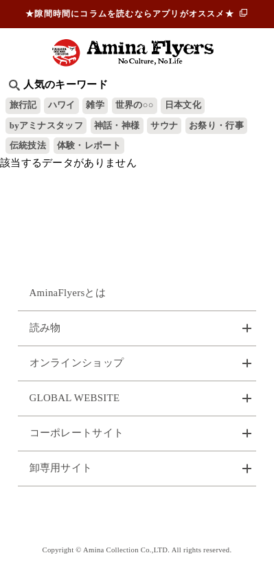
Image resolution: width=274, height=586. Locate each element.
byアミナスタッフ (46, 126)
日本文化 (183, 105)
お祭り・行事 (216, 126)
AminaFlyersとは (68, 292)
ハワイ (62, 105)
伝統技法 (28, 145)
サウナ (164, 126)
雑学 (95, 105)
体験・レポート (89, 145)
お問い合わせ (137, 515)
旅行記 (23, 105)
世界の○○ (134, 105)
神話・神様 (117, 126)
